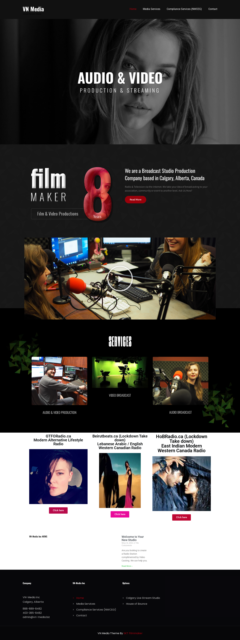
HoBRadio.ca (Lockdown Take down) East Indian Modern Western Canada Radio (181, 443)
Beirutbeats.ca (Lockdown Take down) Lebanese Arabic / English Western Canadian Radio (120, 442)
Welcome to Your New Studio (133, 538)
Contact (212, 9)
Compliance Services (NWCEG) (184, 9)
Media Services (151, 9)
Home (133, 9)
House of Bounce (136, 604)
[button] (120, 278)
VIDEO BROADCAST (120, 395)
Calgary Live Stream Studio (143, 598)
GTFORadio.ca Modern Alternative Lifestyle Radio (58, 440)
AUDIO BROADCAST (180, 412)
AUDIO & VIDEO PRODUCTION (59, 412)
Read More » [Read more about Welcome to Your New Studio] (127, 566)
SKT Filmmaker (133, 633)
